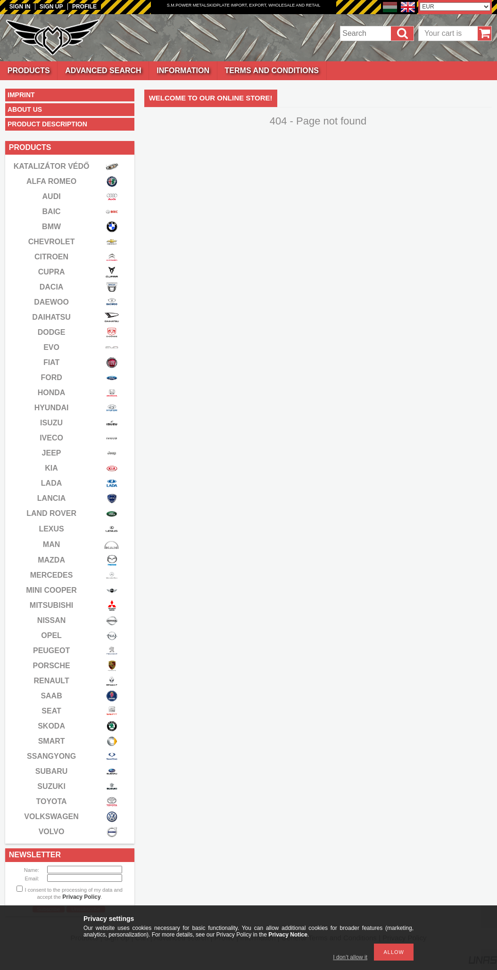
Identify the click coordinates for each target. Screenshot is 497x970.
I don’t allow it (350, 957)
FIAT (51, 362)
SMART (51, 741)
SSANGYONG (51, 756)
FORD (51, 377)
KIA (51, 468)
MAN (51, 544)
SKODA (51, 726)
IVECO (51, 438)
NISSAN (51, 620)
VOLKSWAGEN (51, 816)
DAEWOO (51, 302)
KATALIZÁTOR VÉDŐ (52, 166)
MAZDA (51, 560)
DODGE (52, 332)
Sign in (20, 6)
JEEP (51, 453)
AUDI (51, 196)
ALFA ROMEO (51, 181)
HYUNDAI (51, 408)
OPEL (51, 635)
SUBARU (51, 771)
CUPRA (51, 272)
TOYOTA (51, 801)
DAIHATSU (51, 317)
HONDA (52, 393)
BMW (51, 227)
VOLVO (52, 832)
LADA (51, 483)
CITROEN (51, 257)
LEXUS (51, 529)
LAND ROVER (51, 513)
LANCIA (51, 498)
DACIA (52, 287)
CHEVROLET (51, 242)
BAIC (51, 211)
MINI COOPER (51, 590)
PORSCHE (51, 666)
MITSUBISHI (51, 605)
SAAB (51, 696)
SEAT (51, 711)
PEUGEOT (51, 651)
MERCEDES (51, 575)
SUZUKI (51, 786)
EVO (51, 347)
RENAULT (51, 681)
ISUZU (51, 423)
